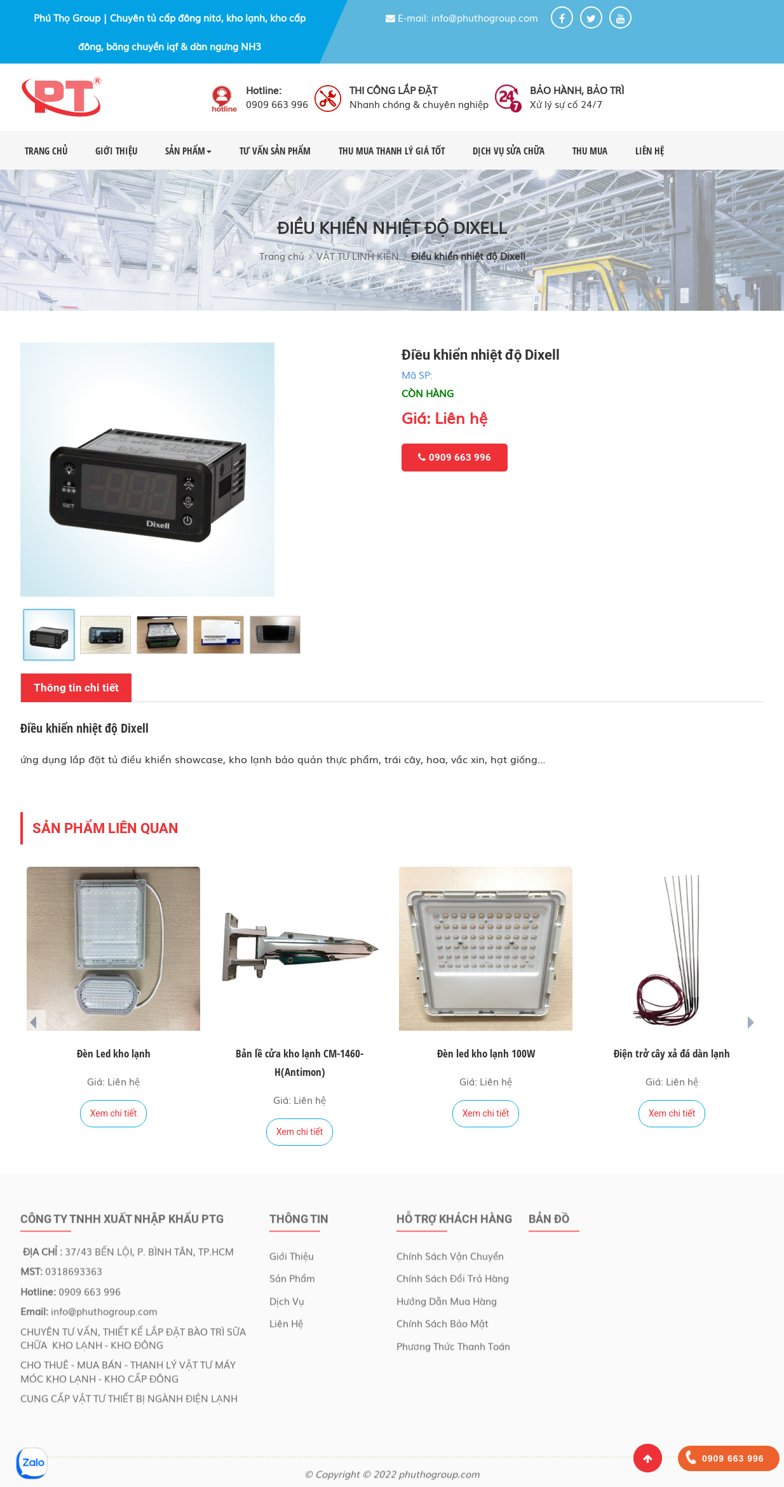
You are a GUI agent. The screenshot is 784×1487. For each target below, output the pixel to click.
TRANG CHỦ (46, 150)
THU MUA (589, 150)
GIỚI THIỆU (116, 150)
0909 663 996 (454, 457)
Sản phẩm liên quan (105, 828)
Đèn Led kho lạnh (114, 1053)
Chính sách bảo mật (442, 1327)
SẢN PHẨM (188, 150)
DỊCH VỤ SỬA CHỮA (508, 150)
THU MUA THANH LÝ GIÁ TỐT (392, 150)
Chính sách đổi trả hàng (452, 1282)
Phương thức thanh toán (453, 1349)
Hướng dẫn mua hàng (446, 1304)
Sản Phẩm (292, 1282)
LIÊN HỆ (649, 150)
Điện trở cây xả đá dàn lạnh (672, 1053)
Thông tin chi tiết (76, 687)
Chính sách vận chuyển (450, 1259)
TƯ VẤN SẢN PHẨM (275, 150)
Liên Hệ (286, 1327)
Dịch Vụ (286, 1304)
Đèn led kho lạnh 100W (486, 1053)
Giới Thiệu (291, 1259)
